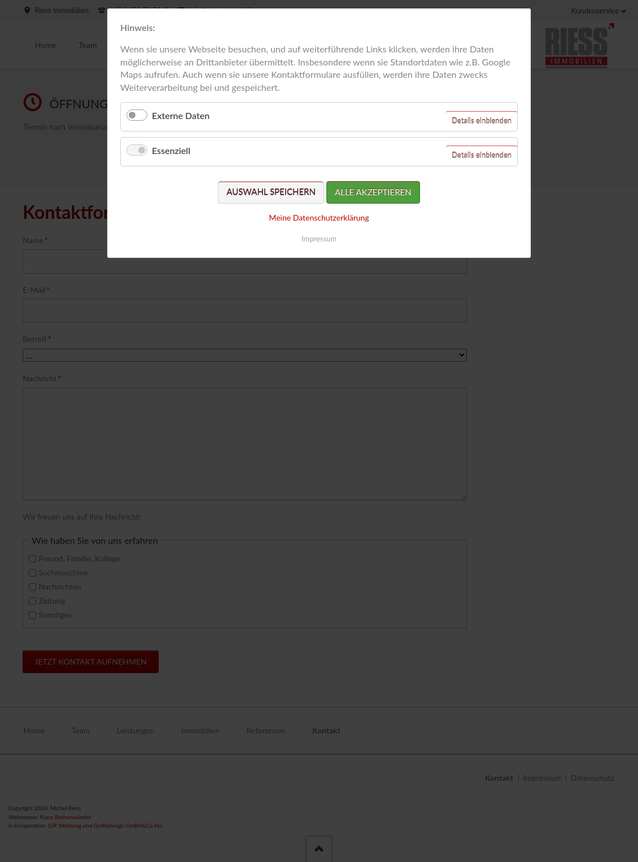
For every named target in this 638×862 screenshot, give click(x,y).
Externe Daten (180, 115)
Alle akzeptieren (373, 192)
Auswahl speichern (271, 192)
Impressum (319, 238)
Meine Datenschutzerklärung (319, 217)
